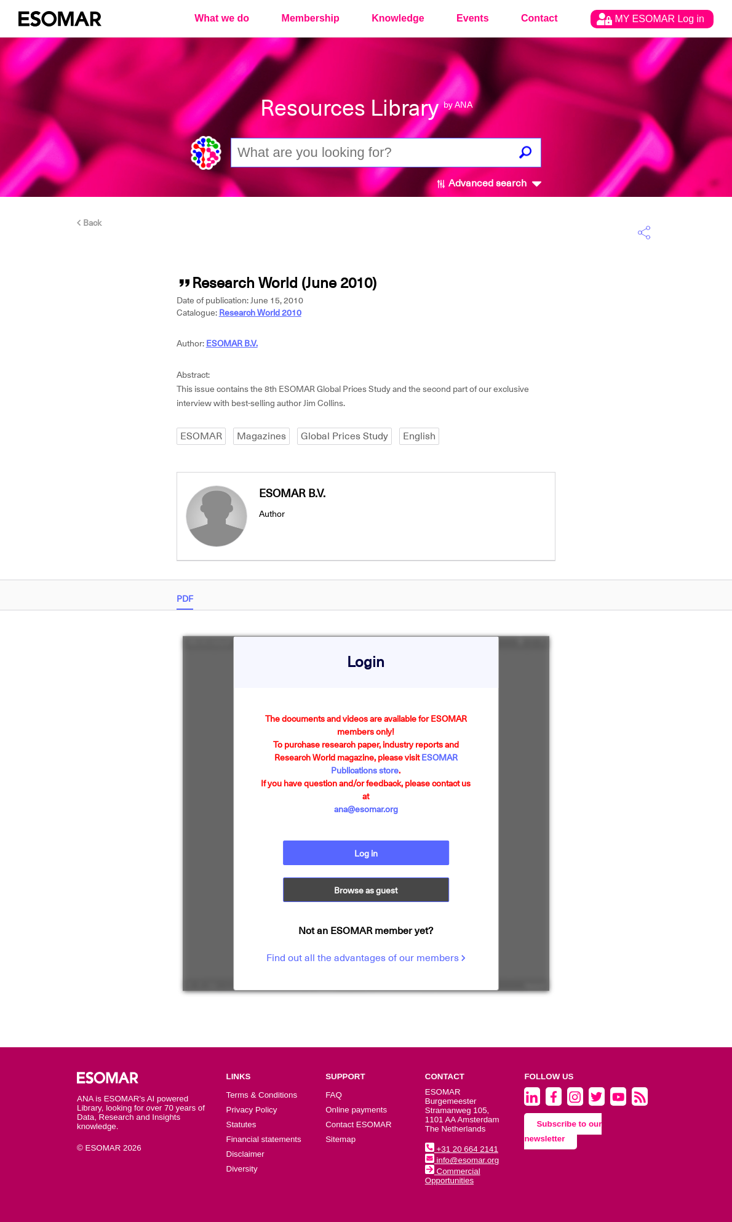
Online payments (356, 1109)
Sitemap (340, 1139)
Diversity (242, 1168)
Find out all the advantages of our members (366, 958)
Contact (539, 18)
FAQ (333, 1095)
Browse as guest (365, 890)
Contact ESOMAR (358, 1124)
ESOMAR (201, 436)
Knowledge (398, 18)
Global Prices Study (344, 436)
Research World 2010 (260, 312)
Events (472, 18)
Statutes (241, 1124)
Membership (311, 18)
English (419, 436)
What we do (221, 18)
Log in (366, 853)
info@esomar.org (462, 1160)
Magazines (261, 436)
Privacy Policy (251, 1109)
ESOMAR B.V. (232, 343)
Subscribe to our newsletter (563, 1131)
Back (89, 222)
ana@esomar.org (366, 809)
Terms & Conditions (262, 1095)
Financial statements (263, 1139)
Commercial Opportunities (452, 1176)
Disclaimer (245, 1154)
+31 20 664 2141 (461, 1149)
